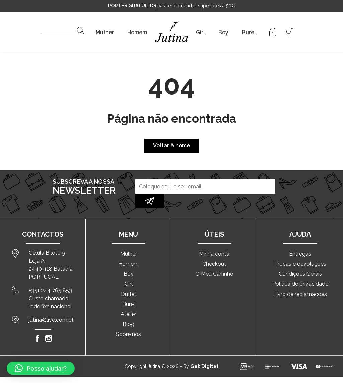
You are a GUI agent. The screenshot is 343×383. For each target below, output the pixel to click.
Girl (200, 32)
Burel (249, 32)
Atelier (128, 300)
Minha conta (214, 240)
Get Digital (204, 352)
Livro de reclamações (300, 280)
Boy (223, 32)
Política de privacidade (300, 270)
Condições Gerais (300, 260)
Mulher (105, 32)
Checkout (214, 250)
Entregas (300, 240)
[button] (41, 368)
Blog (128, 310)
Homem (137, 32)
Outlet (128, 280)
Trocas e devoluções (300, 250)
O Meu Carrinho (214, 260)
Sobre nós (128, 320)
